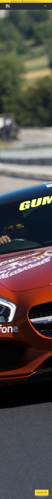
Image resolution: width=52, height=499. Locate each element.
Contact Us (41, 493)
